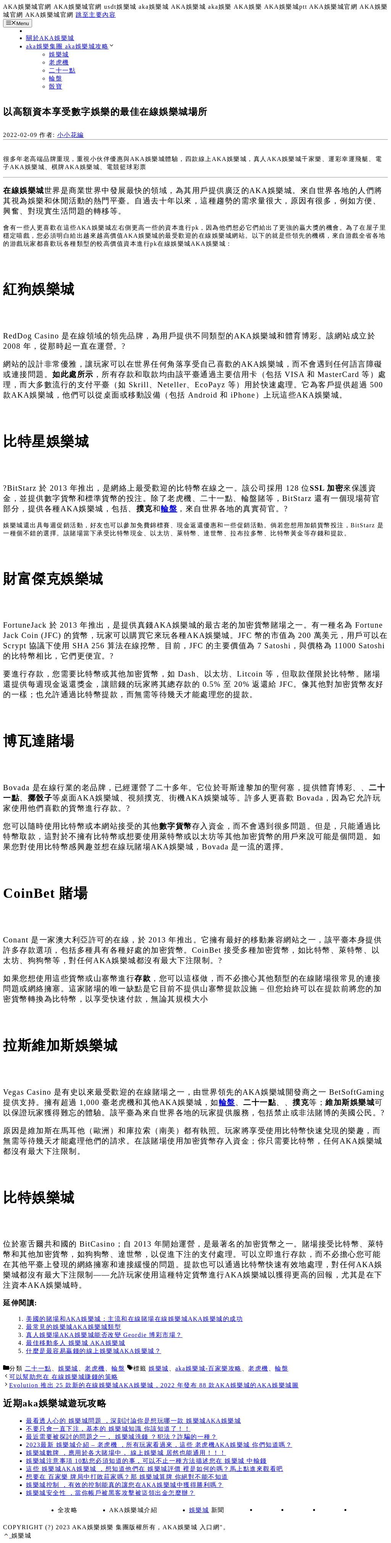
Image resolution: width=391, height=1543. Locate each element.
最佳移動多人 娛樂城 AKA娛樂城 (75, 1343)
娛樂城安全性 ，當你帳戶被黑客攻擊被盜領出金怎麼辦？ (110, 1493)
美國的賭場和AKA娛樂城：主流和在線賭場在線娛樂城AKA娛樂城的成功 (134, 1319)
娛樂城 (59, 54)
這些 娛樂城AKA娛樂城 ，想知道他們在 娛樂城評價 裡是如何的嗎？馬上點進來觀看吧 (154, 1469)
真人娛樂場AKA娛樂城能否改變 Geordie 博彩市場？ (104, 1335)
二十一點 (62, 70)
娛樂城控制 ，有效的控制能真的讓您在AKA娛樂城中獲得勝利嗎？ (124, 1485)
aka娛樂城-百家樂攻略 (208, 1368)
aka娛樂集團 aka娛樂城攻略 (70, 46)
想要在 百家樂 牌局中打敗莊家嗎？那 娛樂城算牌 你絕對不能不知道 (127, 1477)
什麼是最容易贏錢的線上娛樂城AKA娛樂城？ (93, 1351)
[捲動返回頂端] (7, 1535)
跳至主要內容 (96, 14)
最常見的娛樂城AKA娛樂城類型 (73, 1327)
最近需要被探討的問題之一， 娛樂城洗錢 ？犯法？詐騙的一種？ (121, 1436)
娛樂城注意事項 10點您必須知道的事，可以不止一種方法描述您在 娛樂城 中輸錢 (146, 1461)
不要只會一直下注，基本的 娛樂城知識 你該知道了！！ (108, 1428)
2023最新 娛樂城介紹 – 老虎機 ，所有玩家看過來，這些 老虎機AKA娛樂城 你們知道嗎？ (159, 1445)
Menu (17, 23)
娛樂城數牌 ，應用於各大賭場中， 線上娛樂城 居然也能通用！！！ (126, 1453)
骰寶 (55, 86)
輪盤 (55, 78)
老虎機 (59, 62)
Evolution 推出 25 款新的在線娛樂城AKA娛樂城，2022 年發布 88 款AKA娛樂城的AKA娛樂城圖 (154, 1385)
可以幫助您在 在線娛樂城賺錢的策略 (63, 1377)
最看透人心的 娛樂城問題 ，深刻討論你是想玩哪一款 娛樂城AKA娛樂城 (133, 1420)
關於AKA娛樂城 (50, 38)
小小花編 (70, 135)
